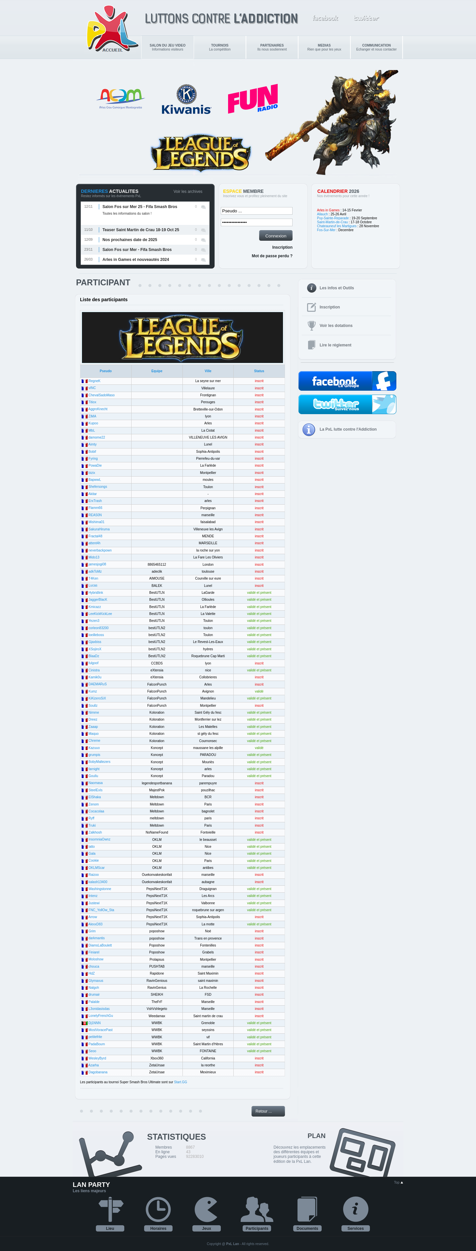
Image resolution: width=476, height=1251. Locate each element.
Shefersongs (98, 486)
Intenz (93, 896)
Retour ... (264, 1111)
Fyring (93, 458)
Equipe (156, 371)
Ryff (92, 818)
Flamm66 (95, 508)
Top (398, 1182)
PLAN (317, 1135)
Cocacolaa (96, 811)
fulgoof (94, 663)
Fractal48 (95, 536)
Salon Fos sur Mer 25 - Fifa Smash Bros (139, 206)
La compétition (219, 47)
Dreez (93, 719)
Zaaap (93, 727)
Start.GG (180, 1082)
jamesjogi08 (97, 564)
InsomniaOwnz (99, 839)
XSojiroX (95, 649)
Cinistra (94, 670)
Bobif (92, 451)
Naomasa (96, 783)
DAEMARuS (98, 684)
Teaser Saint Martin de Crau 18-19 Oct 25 (140, 230)
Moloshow (96, 959)
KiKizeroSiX (97, 698)
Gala (92, 853)
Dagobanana (98, 1072)
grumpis (94, 755)
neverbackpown (100, 550)
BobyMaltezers (99, 762)
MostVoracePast (101, 1030)
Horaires (158, 1228)
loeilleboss (96, 635)
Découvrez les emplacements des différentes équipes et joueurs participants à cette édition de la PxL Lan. (300, 1154)
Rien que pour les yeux (324, 47)
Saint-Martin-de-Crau (332, 222)
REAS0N (95, 515)
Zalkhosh (95, 832)
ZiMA (92, 416)
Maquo (94, 733)
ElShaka (95, 797)
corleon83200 (99, 628)
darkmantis (97, 938)
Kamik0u (95, 677)
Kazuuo (94, 748)
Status (259, 371)
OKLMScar (97, 868)
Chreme (94, 740)
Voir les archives (188, 191)
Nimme (94, 712)
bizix (92, 473)
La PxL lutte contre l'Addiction (348, 429)
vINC (92, 388)
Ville (208, 371)
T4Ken (93, 578)
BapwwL (95, 480)
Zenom (94, 804)
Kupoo (93, 423)
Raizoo (94, 874)
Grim (92, 931)
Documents (307, 1228)
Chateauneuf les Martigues (337, 226)
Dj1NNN (95, 1023)
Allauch (322, 214)
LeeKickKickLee (100, 614)
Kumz (93, 691)
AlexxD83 (95, 924)
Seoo (92, 1051)
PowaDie (95, 465)
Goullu (93, 776)
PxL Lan (232, 1244)
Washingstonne (100, 889)
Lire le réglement (335, 345)
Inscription (282, 247)
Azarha (93, 1065)
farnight (94, 769)
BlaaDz (94, 656)
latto (92, 846)
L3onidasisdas (99, 1009)
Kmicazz (95, 607)
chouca (94, 966)
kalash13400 (98, 882)
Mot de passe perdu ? (272, 256)
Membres (163, 1147)
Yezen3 (94, 621)
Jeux (206, 1228)
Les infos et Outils (337, 288)
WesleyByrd (97, 1058)
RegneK (94, 381)
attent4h (94, 543)
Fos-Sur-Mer (326, 230)
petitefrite (95, 1037)
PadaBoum (97, 1044)
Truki (92, 825)
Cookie (94, 860)
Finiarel (94, 952)
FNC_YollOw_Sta (101, 910)
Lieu (110, 1228)
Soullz (93, 705)
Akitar (92, 494)
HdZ (92, 973)
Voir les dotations (336, 325)
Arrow (92, 917)
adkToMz (95, 571)
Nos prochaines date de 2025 (129, 239)
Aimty (92, 444)
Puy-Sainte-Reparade (333, 218)
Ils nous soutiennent (272, 47)
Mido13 (94, 557)
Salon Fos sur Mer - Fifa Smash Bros (137, 249)
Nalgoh (94, 987)
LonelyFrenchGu (101, 1016)
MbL (92, 430)
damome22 (97, 437)
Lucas (93, 585)
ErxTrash (95, 501)
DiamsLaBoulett (100, 945)
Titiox (93, 402)
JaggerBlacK (98, 599)
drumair (94, 994)
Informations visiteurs (167, 47)
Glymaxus (96, 981)
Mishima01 (96, 522)
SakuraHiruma (99, 529)
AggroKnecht (97, 409)
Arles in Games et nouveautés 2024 (135, 259)
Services (355, 1228)
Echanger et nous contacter (376, 47)
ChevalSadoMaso (102, 395)
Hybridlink (96, 592)
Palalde (94, 1002)
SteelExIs (95, 790)
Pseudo (106, 371)
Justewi (94, 903)
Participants (257, 1228)
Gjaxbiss (95, 642)
